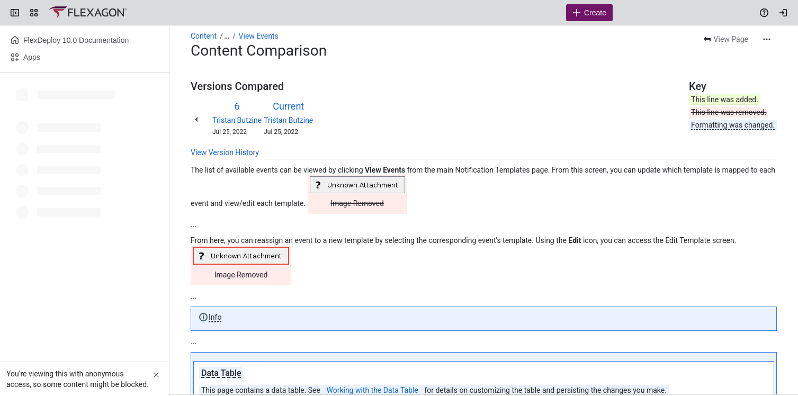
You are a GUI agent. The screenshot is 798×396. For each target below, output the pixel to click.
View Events (259, 36)
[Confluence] (88, 12)
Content (204, 36)
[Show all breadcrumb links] (226, 36)
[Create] (589, 12)
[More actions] (767, 39)
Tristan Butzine (237, 120)
